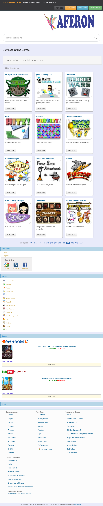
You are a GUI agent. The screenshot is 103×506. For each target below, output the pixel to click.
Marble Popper (9, 305)
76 (64, 243)
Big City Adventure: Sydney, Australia (80, 434)
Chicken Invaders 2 (74, 430)
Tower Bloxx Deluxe (74, 117)
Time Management (10, 315)
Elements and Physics (16, 483)
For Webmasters (43, 445)
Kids (5, 319)
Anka (69, 415)
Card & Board (8, 291)
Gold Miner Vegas (12, 159)
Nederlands (12, 438)
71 (44, 243)
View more (10, 108)
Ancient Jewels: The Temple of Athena (56, 378)
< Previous (33, 243)
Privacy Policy (43, 419)
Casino (6, 326)
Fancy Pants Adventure (45, 159)
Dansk (10, 415)
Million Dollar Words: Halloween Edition (22, 487)
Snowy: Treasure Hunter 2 (76, 201)
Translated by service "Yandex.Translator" (20, 493)
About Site (41, 415)
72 (48, 243)
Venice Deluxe (72, 445)
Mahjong (7, 284)
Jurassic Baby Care (15, 479)
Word (6, 294)
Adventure (7, 312)
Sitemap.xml (77, 504)
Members (41, 430)
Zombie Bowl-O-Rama (75, 419)
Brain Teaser (8, 308)
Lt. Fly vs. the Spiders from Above (18, 74)
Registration (42, 438)
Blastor (69, 159)
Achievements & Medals (16, 475)
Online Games (95, 8)
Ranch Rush (71, 426)
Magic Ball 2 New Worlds (76, 438)
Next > (81, 243)
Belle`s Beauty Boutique (14, 201)
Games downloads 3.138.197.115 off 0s (29, 2)
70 (40, 243)
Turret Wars (70, 74)
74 (56, 243)
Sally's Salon (71, 441)
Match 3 (7, 301)
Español (11, 426)
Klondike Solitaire (14, 472)
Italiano (10, 434)
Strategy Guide (45, 449)
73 (52, 243)
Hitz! (7, 117)
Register (5, 256)
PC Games (71, 8)
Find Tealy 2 (12, 468)
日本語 (10, 449)
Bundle (6, 329)
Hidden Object (9, 298)
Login (5, 252)
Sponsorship (42, 441)
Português (11, 441)
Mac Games (82, 8)
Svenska (11, 445)
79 (76, 243)
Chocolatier (40, 201)
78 (72, 243)
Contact (40, 426)
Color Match (12, 460)
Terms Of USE (43, 422)
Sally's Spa (71, 449)
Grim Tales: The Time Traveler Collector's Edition (57, 346)
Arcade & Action (9, 280)
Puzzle (6, 287)
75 (60, 243)
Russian (11, 453)
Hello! (10, 464)
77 (68, 243)
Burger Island (72, 453)
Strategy (7, 322)
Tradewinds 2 (72, 422)
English (10, 419)
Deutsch (11, 422)
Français (11, 430)
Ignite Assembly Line (44, 74)
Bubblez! (39, 117)
